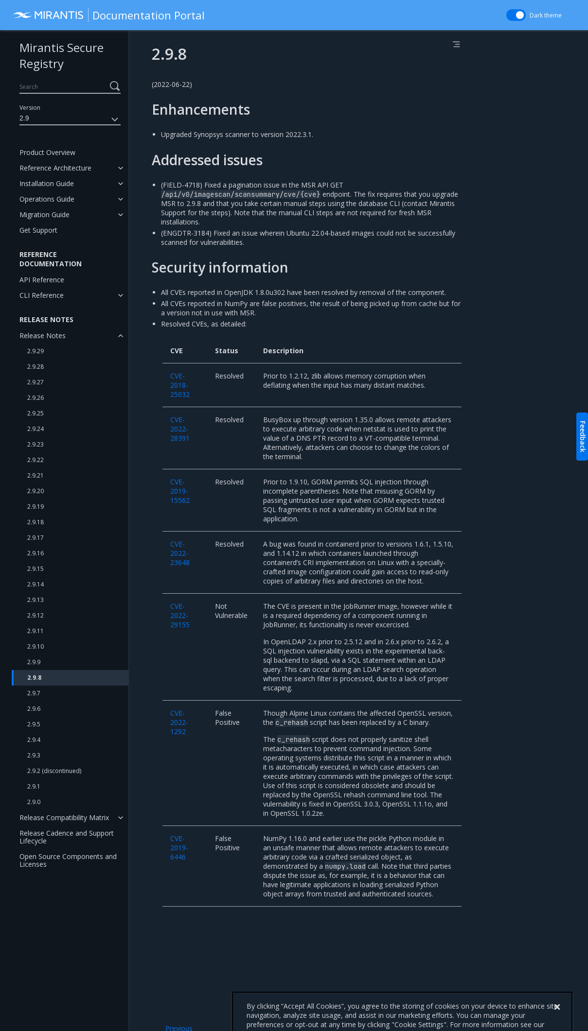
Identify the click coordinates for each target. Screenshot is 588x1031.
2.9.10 (35, 646)
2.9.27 (35, 382)
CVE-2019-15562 (180, 491)
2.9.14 (35, 584)
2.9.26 (35, 398)
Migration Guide (44, 214)
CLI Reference (41, 295)
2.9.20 (35, 491)
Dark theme (546, 15)
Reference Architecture (55, 167)
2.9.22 (35, 460)
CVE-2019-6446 (179, 847)
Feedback (583, 436)
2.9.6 (33, 709)
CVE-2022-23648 (180, 553)
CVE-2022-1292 (179, 722)
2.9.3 (33, 755)
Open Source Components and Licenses (68, 860)
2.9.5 (33, 724)
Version (29, 107)
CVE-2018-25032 (180, 385)
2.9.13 (35, 600)
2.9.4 (33, 740)
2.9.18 (35, 522)
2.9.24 (35, 429)
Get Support (38, 230)
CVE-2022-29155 (180, 615)
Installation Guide (46, 183)
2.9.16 (35, 553)
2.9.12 (35, 615)
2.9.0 (33, 802)
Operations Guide (46, 199)
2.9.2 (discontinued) (54, 771)
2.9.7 (33, 693)
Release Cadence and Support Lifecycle (66, 836)
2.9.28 (35, 366)
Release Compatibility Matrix (64, 817)
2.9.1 (33, 786)
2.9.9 (33, 662)
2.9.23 (35, 444)
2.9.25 (35, 413)
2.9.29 (35, 351)
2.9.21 (35, 475)
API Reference (41, 279)
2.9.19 (35, 506)
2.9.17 (35, 537)
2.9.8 (34, 677)
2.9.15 (35, 569)
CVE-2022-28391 (180, 429)
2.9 (70, 119)
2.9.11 (35, 631)
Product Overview (47, 152)
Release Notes (42, 335)
